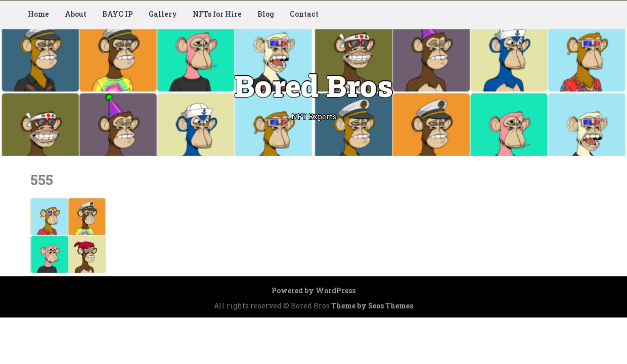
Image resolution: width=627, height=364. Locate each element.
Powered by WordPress (313, 290)
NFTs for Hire (217, 14)
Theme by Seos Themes (372, 305)
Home (38, 14)
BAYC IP (117, 14)
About (75, 14)
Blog (265, 14)
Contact (304, 14)
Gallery (163, 14)
